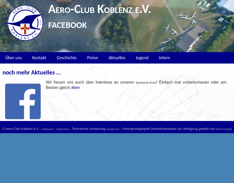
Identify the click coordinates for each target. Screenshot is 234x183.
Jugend (142, 57)
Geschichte (67, 57)
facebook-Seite (146, 82)
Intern (164, 57)
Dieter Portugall (224, 129)
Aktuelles (117, 57)
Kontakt (39, 57)
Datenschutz (62, 129)
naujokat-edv (113, 129)
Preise (92, 57)
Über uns (13, 57)
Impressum (47, 129)
